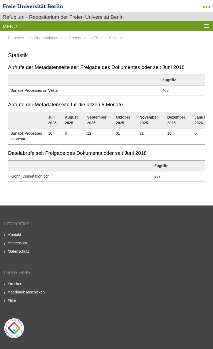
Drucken (15, 284)
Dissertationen (46, 38)
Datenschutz (18, 251)
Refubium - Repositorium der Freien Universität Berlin (63, 17)
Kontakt (14, 235)
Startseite (16, 38)
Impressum (17, 243)
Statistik (115, 38)
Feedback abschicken (26, 292)
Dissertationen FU (84, 38)
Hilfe (12, 300)
